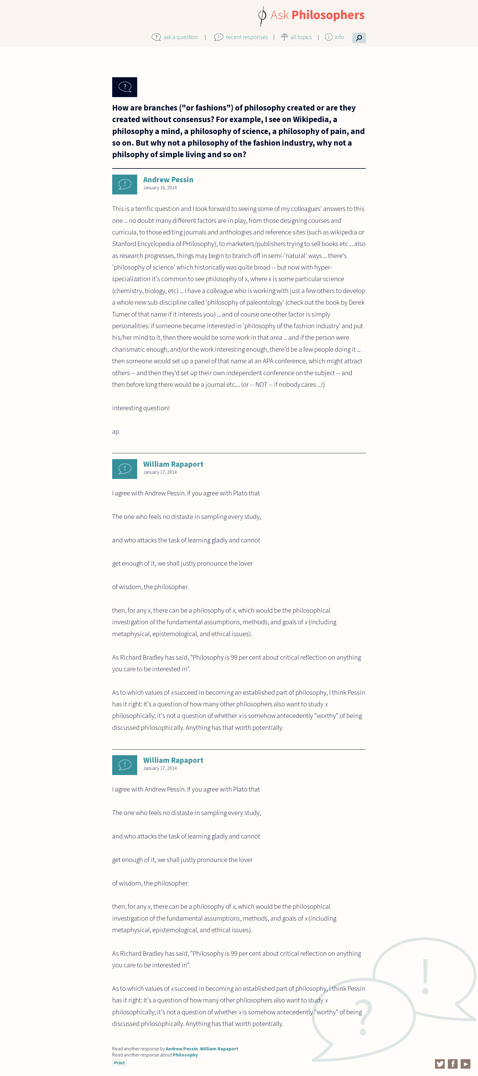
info (339, 37)
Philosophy (185, 1055)
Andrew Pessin (168, 179)
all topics (301, 37)
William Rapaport (173, 464)
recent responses (247, 37)
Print (119, 1063)
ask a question (180, 37)
